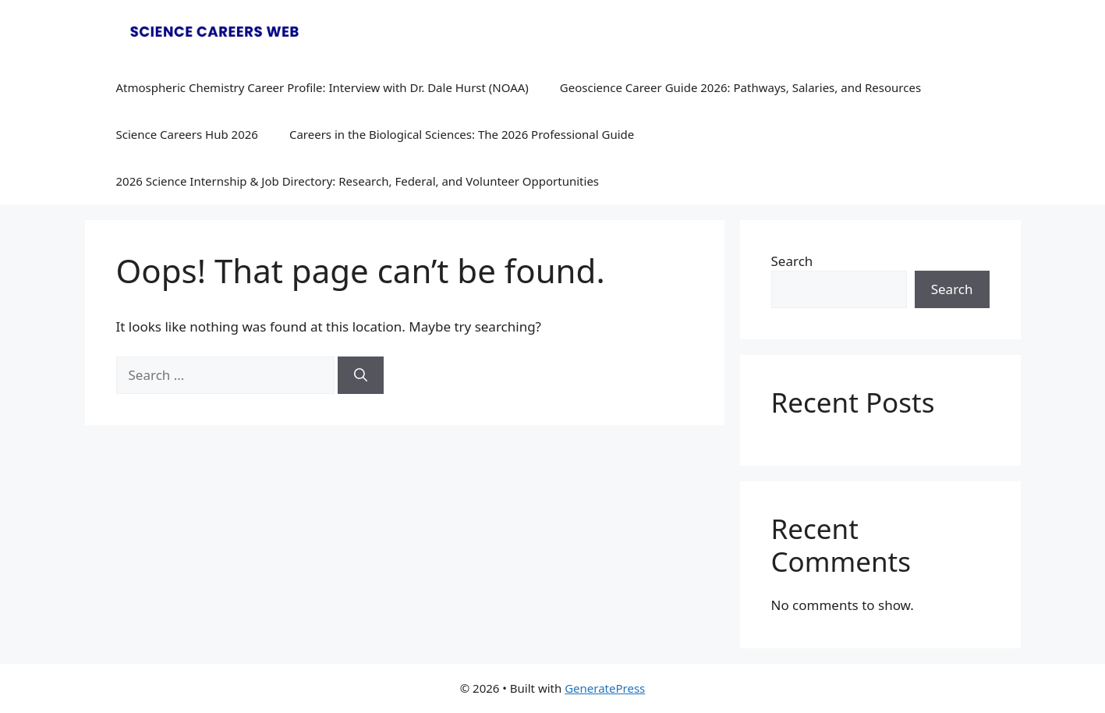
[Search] (361, 375)
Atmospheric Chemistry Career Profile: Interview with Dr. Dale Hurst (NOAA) (322, 87)
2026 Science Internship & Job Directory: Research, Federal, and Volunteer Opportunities (358, 181)
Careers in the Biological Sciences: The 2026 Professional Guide (461, 134)
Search (792, 261)
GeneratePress (605, 688)
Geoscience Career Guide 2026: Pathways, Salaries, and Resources (740, 87)
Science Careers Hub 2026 (187, 134)
